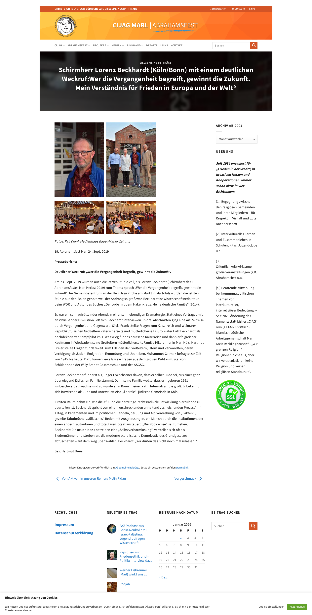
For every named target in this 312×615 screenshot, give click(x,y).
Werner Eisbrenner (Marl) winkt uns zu (133, 572)
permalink (182, 468)
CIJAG (60, 46)
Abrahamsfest (78, 46)
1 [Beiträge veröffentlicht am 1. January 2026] (181, 537)
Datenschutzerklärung (74, 533)
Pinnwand (135, 46)
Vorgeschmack (189, 478)
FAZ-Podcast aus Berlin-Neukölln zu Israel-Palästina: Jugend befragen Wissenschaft (133, 534)
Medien (118, 46)
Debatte (152, 46)
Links (252, 9)
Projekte (101, 46)
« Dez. (163, 577)
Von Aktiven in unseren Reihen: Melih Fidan (90, 478)
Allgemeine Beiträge (156, 63)
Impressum (238, 9)
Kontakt (176, 46)
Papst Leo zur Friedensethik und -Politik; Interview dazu (136, 556)
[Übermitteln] (253, 45)
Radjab (125, 584)
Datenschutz (218, 9)
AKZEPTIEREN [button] (297, 607)
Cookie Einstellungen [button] (271, 607)
